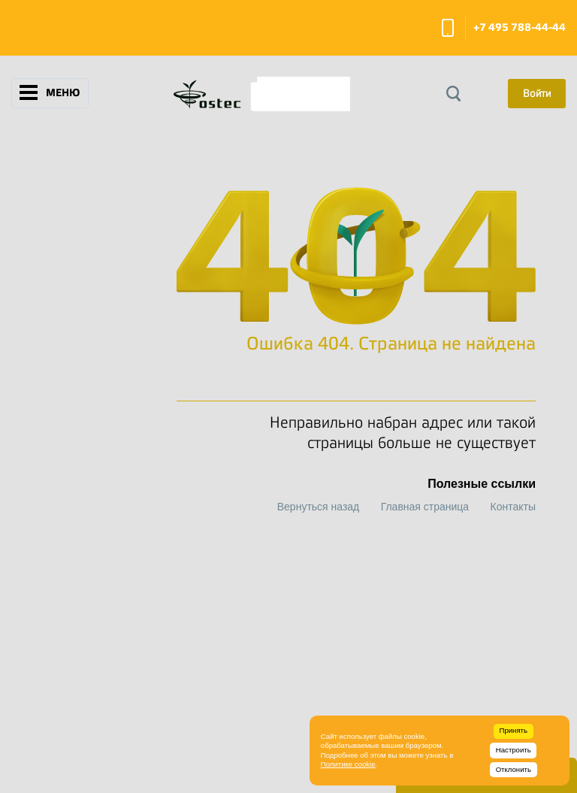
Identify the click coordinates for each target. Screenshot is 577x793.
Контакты (513, 507)
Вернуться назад (318, 507)
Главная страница (425, 507)
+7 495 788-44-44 (519, 27)
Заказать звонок (448, 28)
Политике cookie (348, 764)
